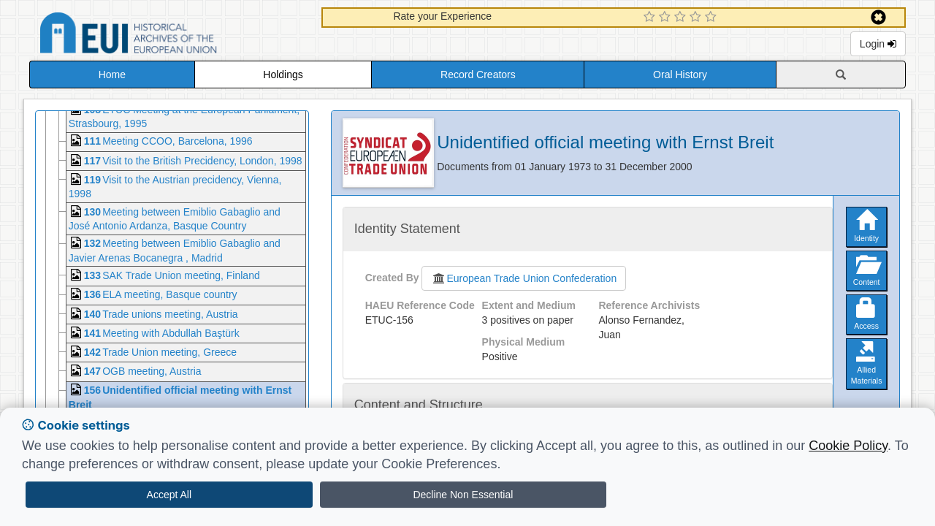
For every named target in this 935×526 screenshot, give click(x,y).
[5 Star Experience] (712, 17)
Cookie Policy (848, 445)
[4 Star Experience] (697, 17)
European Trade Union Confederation (524, 278)
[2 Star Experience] (666, 17)
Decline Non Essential (463, 494)
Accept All (169, 494)
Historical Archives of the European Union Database (169, 35)
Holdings (282, 74)
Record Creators (478, 74)
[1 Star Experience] (651, 17)
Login (878, 44)
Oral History (680, 74)
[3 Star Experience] (682, 17)
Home (112, 74)
